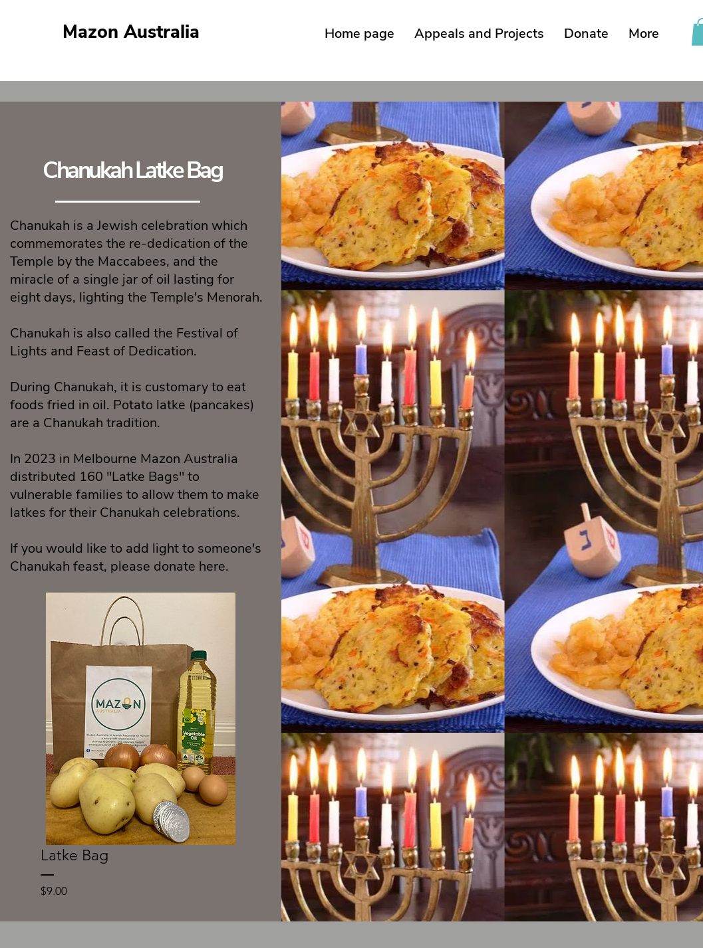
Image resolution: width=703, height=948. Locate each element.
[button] (479, 33)
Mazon (131, 32)
